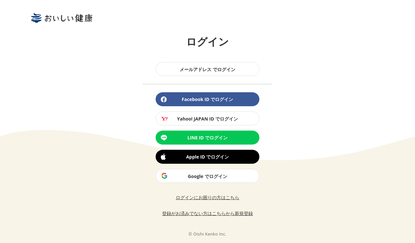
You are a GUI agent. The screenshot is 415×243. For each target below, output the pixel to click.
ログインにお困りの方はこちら (207, 197)
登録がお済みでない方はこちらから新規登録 (207, 213)
